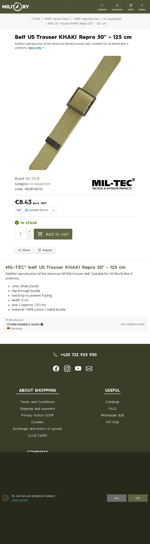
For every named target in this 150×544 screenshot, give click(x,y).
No (116, 498)
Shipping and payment (37, 408)
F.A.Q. (112, 408)
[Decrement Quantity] (29, 236)
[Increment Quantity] (29, 231)
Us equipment (40, 184)
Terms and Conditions (37, 402)
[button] (117, 7)
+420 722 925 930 (75, 354)
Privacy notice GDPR (37, 415)
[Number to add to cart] (21, 234)
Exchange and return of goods (37, 429)
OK (138, 498)
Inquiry (45, 250)
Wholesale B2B (112, 415)
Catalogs (113, 402)
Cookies (37, 422)
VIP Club (112, 422)
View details (20, 500)
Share (24, 250)
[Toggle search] (102, 7)
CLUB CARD (37, 435)
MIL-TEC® (32, 179)
